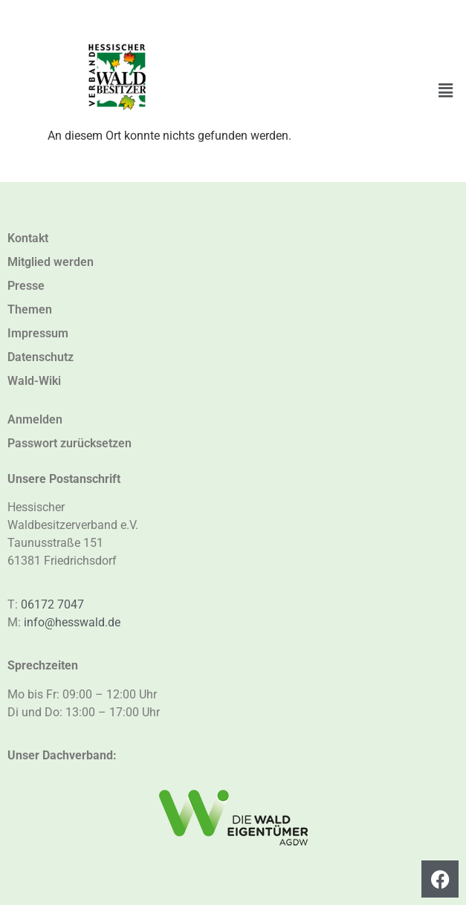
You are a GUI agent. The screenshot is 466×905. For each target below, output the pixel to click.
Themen (29, 309)
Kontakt (27, 238)
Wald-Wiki (34, 381)
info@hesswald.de (72, 622)
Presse (26, 286)
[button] (446, 91)
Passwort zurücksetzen (69, 443)
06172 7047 (52, 604)
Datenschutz (40, 357)
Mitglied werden (50, 262)
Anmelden (34, 419)
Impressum (37, 333)
